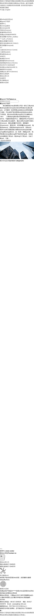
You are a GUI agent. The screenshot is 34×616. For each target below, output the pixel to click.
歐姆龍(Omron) (5, 58)
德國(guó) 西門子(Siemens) (9, 71)
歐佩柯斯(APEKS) (6, 32)
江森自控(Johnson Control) (8, 50)
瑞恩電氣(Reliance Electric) (9, 63)
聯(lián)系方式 (4, 76)
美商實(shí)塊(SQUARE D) (8, 67)
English (8, 10)
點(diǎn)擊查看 (5, 140)
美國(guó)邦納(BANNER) (8, 34)
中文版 (2, 10)
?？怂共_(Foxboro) (6, 39)
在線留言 (3, 78)
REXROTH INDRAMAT (7, 65)
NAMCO (2, 56)
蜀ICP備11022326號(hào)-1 (18, 606)
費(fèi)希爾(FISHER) (6, 41)
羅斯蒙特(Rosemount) (7, 60)
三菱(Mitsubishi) (5, 52)
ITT (1, 47)
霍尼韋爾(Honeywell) (6, 45)
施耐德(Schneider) (6, 69)
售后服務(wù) (4, 80)
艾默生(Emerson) (5, 30)
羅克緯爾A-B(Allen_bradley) (9, 37)
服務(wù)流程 (4, 82)
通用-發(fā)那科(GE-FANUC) (9, 43)
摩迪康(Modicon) (5, 54)
